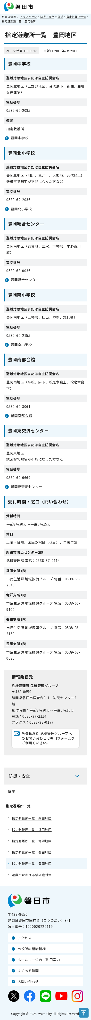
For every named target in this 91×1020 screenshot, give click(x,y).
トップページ (28, 16)
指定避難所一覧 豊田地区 (32, 852)
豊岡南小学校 (21, 344)
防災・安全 (47, 16)
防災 (60, 16)
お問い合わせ (28, 981)
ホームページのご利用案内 (38, 959)
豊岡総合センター (25, 279)
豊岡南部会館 (21, 415)
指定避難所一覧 (76, 16)
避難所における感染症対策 (32, 875)
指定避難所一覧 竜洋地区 (32, 841)
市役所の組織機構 (31, 948)
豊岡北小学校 (21, 208)
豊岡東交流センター (27, 486)
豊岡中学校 (19, 137)
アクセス (24, 937)
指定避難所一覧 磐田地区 (32, 818)
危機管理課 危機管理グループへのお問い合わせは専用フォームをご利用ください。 (48, 738)
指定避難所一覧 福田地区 (32, 829)
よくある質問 (28, 970)
